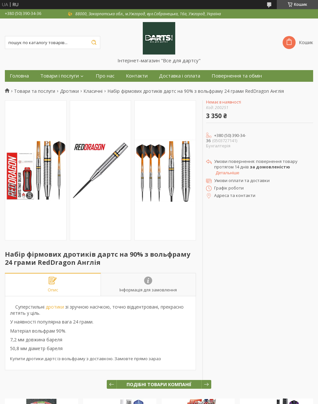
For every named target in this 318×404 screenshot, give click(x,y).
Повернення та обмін (237, 75)
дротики (55, 307)
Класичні (93, 91)
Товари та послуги (34, 91)
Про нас (105, 75)
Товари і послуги (59, 75)
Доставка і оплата (179, 75)
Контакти (137, 75)
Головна (19, 75)
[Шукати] (93, 42)
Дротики (69, 91)
